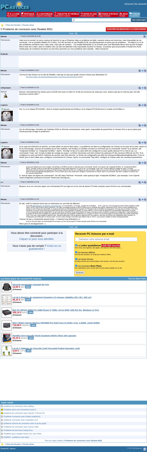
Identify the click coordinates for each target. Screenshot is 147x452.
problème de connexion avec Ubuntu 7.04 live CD (24, 413)
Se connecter (141, 4)
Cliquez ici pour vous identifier (36, 239)
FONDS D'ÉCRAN (108, 14)
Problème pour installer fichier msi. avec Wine (22, 434)
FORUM (134, 14)
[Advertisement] (73, 380)
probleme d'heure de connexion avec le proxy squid (25, 423)
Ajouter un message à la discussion (126, 29)
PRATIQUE (28, 14)
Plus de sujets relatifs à (73, 441)
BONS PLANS (89, 14)
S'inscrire (128, 4)
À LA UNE (13, 14)
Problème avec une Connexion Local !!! (20, 410)
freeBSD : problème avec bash (16, 437)
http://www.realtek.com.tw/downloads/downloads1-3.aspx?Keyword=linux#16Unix (52, 77)
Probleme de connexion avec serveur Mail (21, 427)
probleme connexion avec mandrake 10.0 (21, 420)
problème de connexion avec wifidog (19, 406)
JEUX (124, 14)
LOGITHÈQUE (44, 14)
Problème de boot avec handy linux (18, 430)
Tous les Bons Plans (137, 279)
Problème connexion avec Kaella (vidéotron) (22, 416)
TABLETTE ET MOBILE (66, 14)
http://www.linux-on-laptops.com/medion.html (47, 206)
